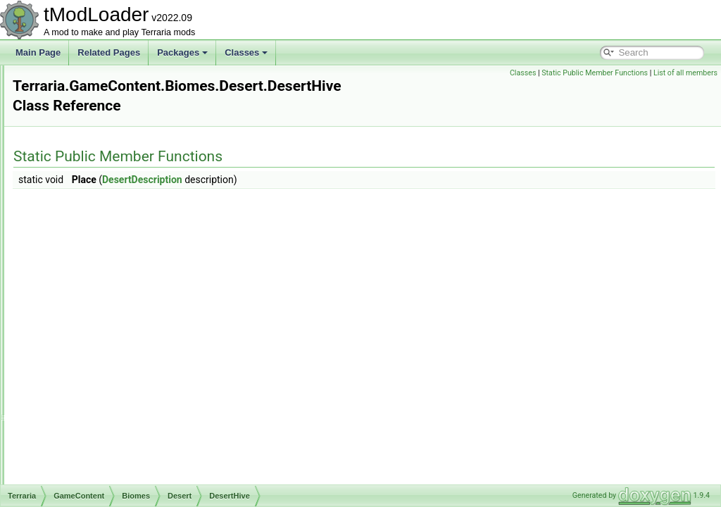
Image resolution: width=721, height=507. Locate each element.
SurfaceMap (114, 344)
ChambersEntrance (128, 251)
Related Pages (108, 52)
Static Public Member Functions (594, 72)
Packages (182, 52)
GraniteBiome (106, 467)
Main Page (38, 52)
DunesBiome (104, 437)
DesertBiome (104, 421)
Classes (246, 52)
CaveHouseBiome (114, 375)
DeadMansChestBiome (123, 406)
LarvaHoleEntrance (128, 297)
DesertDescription (125, 266)
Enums (71, 111)
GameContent (84, 127)
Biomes (83, 189)
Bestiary (84, 173)
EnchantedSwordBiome (124, 452)
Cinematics (78, 80)
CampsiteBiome (110, 359)
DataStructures (86, 96)
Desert (92, 220)
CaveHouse (102, 204)
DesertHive (112, 282)
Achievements (95, 142)
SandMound (114, 328)
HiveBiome (100, 483)
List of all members (685, 72)
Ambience (87, 158)
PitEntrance (113, 313)
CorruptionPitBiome (116, 390)
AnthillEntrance (120, 235)
